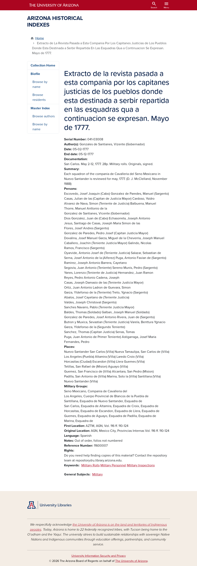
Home (39, 38)
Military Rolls (90, 465)
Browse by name (39, 84)
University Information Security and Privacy (98, 556)
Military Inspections (141, 465)
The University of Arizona (131, 561)
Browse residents (39, 97)
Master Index (40, 108)
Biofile (35, 74)
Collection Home (43, 65)
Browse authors (43, 116)
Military (97, 474)
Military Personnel (113, 465)
